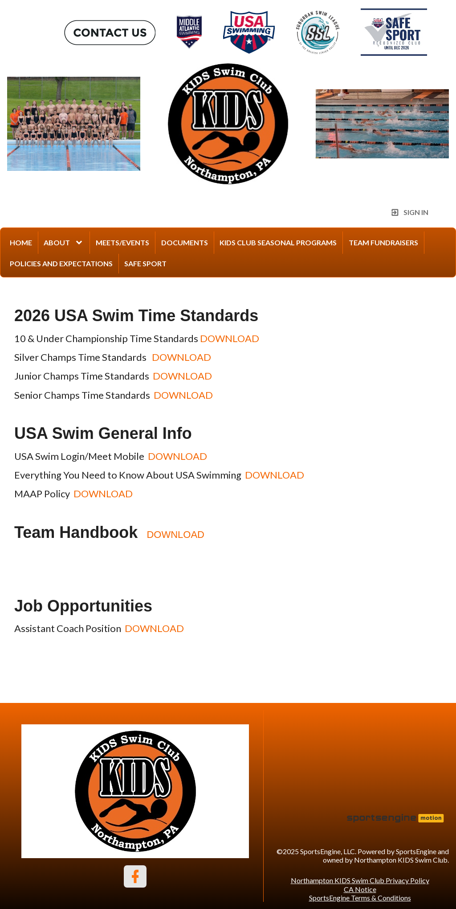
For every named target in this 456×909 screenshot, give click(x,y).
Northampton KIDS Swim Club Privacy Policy (360, 880)
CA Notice (360, 889)
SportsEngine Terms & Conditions (360, 897)
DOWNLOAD (229, 338)
